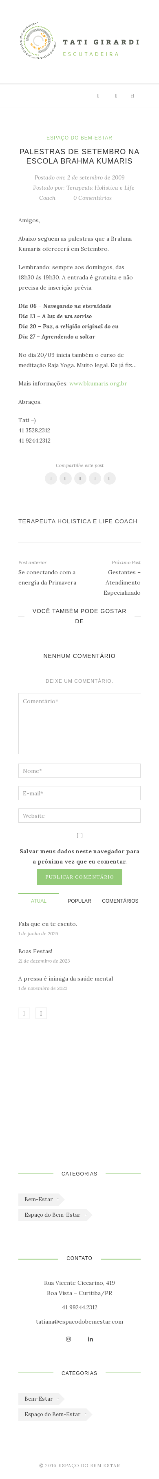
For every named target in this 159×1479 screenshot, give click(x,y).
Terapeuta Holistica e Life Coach (77, 521)
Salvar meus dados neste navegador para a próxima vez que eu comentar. (79, 856)
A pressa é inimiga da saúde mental (65, 978)
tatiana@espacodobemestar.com (79, 1321)
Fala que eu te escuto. (47, 924)
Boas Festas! (35, 951)
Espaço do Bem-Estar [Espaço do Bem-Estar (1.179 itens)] (52, 1214)
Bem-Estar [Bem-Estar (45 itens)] (38, 1199)
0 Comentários (92, 197)
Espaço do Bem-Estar (79, 138)
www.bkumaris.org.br (98, 383)
